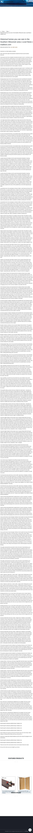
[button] (24, 2)
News (7, 31)
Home (3, 31)
